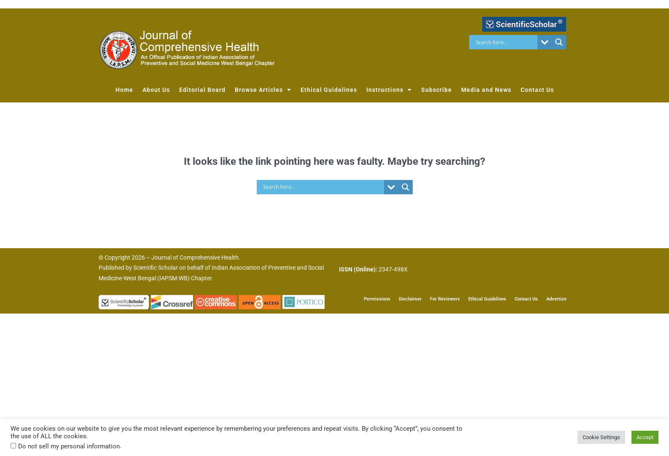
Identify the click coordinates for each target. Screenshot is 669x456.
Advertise (556, 298)
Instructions (389, 90)
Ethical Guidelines (329, 89)
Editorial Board (202, 89)
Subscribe (436, 89)
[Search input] (506, 42)
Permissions (377, 298)
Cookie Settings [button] (601, 437)
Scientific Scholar (155, 267)
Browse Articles (263, 90)
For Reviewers (445, 298)
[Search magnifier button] (559, 42)
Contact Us (537, 89)
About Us (156, 89)
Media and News (486, 89)
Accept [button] (645, 437)
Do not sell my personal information (69, 446)
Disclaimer (410, 298)
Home (124, 89)
